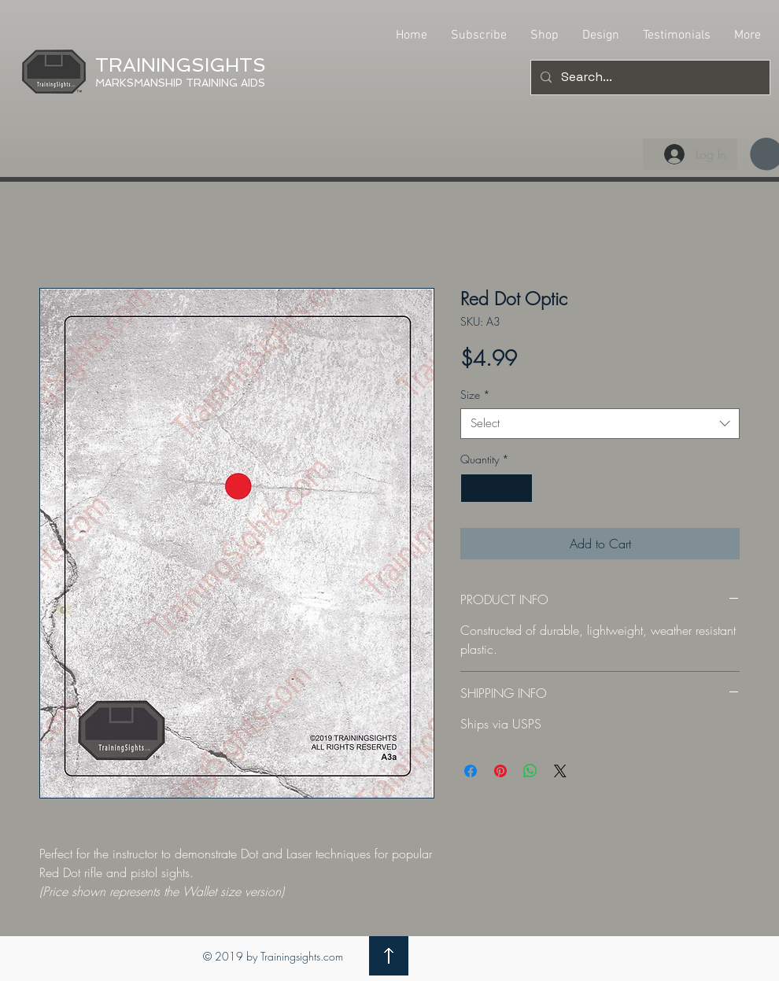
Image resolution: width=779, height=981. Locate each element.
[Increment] (520, 488)
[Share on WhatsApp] (530, 771)
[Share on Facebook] (470, 771)
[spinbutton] (496, 488)
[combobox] (600, 423)
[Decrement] (472, 488)
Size (475, 394)
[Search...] (649, 77)
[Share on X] (560, 771)
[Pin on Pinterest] (500, 771)
